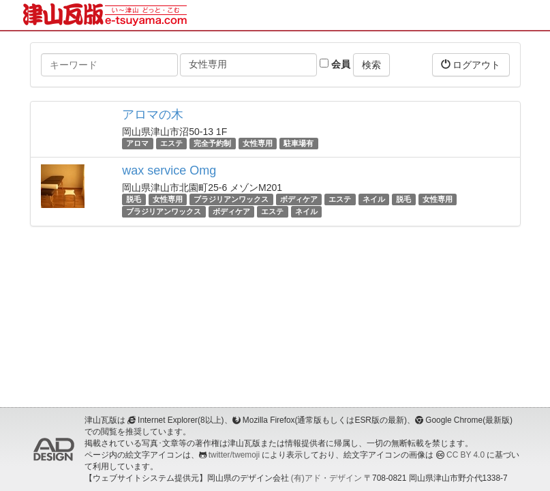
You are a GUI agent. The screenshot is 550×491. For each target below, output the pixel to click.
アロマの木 (152, 114)
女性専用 (258, 143)
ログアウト (471, 64)
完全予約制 (212, 143)
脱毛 (133, 199)
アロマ (137, 143)
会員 (335, 64)
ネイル (374, 199)
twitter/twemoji (234, 455)
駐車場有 (299, 143)
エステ (171, 143)
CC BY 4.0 (465, 455)
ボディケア (299, 199)
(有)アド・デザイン (326, 478)
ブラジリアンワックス (231, 199)
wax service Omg (169, 170)
